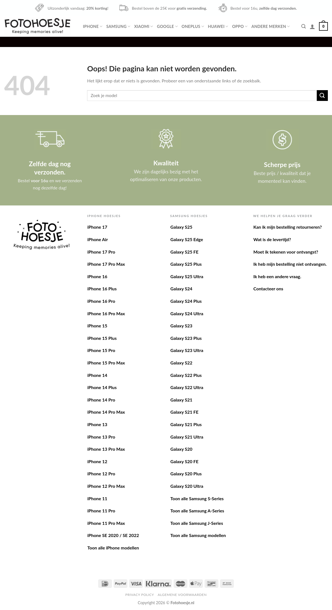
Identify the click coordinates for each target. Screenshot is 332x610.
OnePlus (193, 26)
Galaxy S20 (181, 449)
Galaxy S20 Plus (186, 473)
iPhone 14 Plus (102, 387)
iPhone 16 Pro (101, 301)
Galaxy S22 (181, 362)
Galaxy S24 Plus (186, 301)
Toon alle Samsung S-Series (197, 498)
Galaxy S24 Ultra (186, 313)
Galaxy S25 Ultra (186, 276)
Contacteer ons (268, 288)
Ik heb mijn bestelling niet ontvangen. (290, 264)
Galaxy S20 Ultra (186, 486)
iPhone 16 (97, 276)
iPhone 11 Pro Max (106, 523)
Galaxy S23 (181, 325)
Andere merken (270, 26)
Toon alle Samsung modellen (198, 535)
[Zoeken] (303, 26)
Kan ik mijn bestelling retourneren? (287, 227)
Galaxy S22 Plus (186, 375)
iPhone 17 (97, 227)
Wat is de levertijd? (272, 239)
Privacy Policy (139, 595)
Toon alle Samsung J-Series (196, 523)
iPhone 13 (97, 424)
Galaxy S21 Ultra (186, 436)
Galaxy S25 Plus (186, 264)
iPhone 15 (97, 325)
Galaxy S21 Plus (186, 424)
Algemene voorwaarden (182, 595)
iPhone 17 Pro (101, 251)
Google (167, 26)
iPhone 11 (97, 498)
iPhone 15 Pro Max (106, 362)
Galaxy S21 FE (184, 412)
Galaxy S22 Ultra (186, 387)
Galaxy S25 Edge (186, 239)
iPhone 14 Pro (101, 399)
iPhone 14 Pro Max (106, 412)
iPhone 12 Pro (101, 473)
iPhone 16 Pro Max (106, 313)
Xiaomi (143, 26)
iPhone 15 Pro (101, 350)
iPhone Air (97, 239)
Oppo (240, 26)
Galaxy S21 (181, 399)
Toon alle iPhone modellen (113, 547)
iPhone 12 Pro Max (106, 486)
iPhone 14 (97, 375)
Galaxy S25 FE (184, 251)
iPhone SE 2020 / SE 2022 (113, 535)
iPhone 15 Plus (102, 338)
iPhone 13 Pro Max (106, 449)
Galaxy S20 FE (184, 461)
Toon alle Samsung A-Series (197, 510)
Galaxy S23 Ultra (186, 350)
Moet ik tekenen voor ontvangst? (285, 251)
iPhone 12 (97, 461)
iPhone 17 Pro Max (106, 264)
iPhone (92, 26)
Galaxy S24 (181, 288)
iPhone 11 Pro (101, 510)
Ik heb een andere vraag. (277, 276)
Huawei (218, 26)
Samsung (118, 26)
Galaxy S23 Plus (186, 338)
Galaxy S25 (181, 227)
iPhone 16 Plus (102, 288)
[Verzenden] (322, 95)
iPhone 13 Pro (101, 436)
